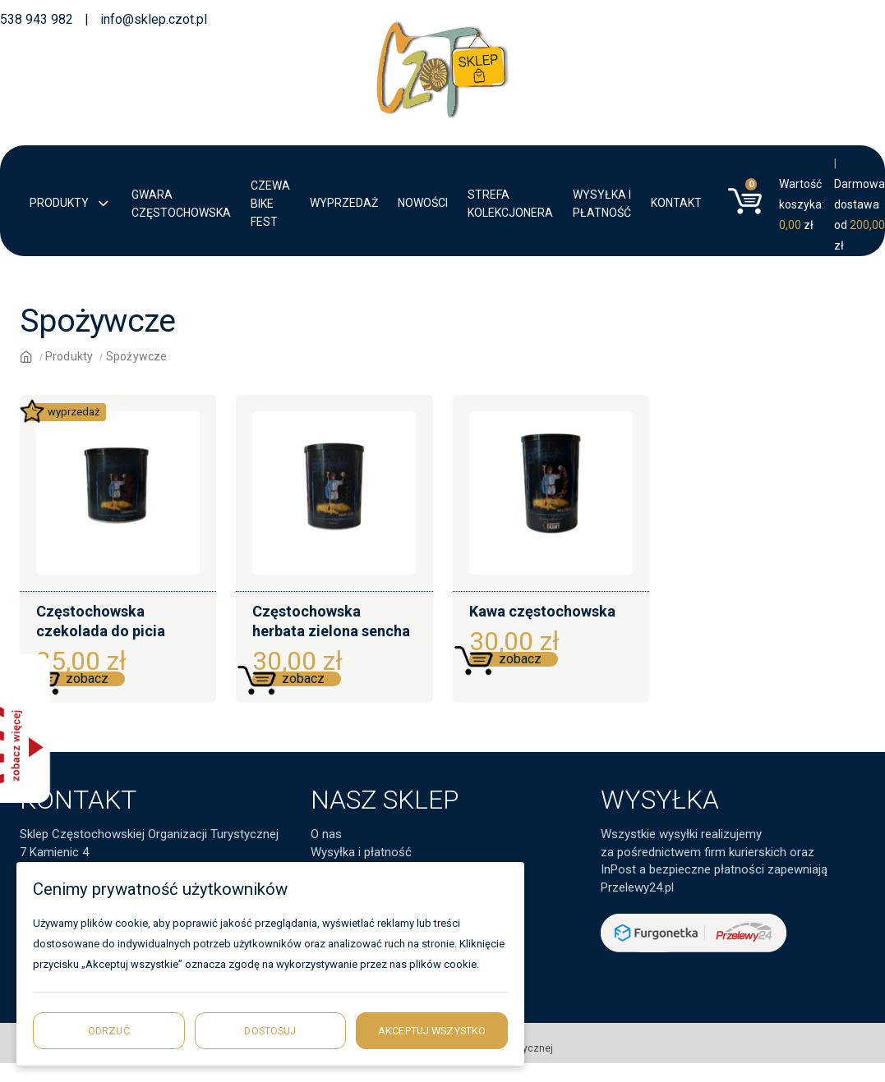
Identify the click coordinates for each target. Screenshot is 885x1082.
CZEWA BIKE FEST (270, 203)
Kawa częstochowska (542, 611)
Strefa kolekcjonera (510, 203)
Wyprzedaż (344, 202)
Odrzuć (109, 1031)
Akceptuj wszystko (432, 1031)
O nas (326, 834)
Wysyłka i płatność (602, 203)
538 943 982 (36, 19)
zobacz (87, 679)
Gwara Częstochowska (181, 203)
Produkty (71, 204)
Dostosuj (270, 1031)
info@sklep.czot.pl (153, 19)
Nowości (423, 202)
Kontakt (676, 202)
